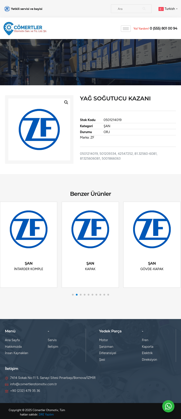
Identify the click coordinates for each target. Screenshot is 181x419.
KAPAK (90, 269)
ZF (93, 137)
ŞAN (107, 126)
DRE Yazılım (46, 414)
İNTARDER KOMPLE (28, 269)
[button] (66, 102)
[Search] (144, 8)
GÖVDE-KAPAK (152, 269)
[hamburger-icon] (126, 28)
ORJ (107, 132)
